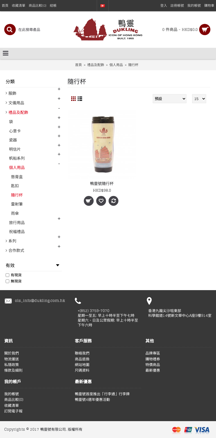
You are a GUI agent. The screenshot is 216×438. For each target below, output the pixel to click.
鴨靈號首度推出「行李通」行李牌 (102, 394)
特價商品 (152, 364)
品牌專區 (152, 353)
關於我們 (11, 353)
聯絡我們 (82, 353)
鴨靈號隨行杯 (102, 183)
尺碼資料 (82, 370)
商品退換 (82, 359)
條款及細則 (13, 370)
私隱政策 (11, 364)
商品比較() (13, 399)
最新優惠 (152, 370)
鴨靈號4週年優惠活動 (92, 399)
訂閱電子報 (13, 411)
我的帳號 (11, 394)
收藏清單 (11, 405)
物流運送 (11, 359)
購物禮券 (152, 359)
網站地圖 (82, 364)
